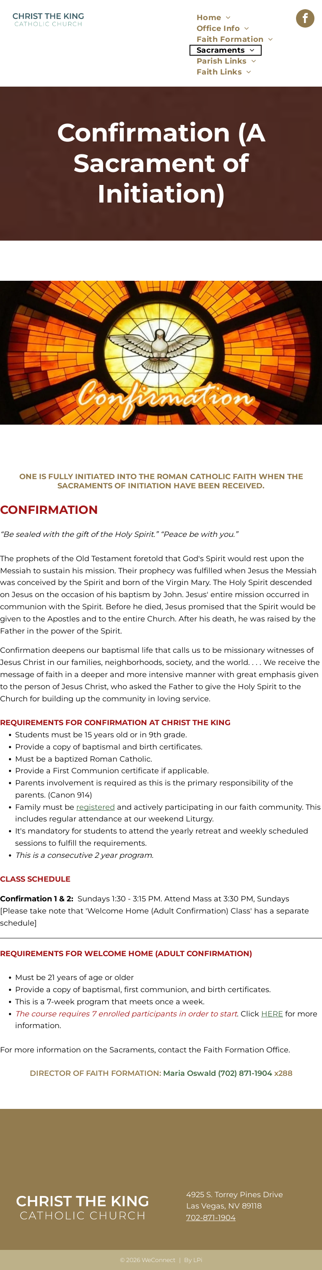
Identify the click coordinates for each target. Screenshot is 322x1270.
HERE (272, 1014)
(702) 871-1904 (245, 1073)
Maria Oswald (189, 1073)
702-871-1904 (211, 1217)
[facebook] (305, 19)
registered (95, 807)
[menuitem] (214, 17)
